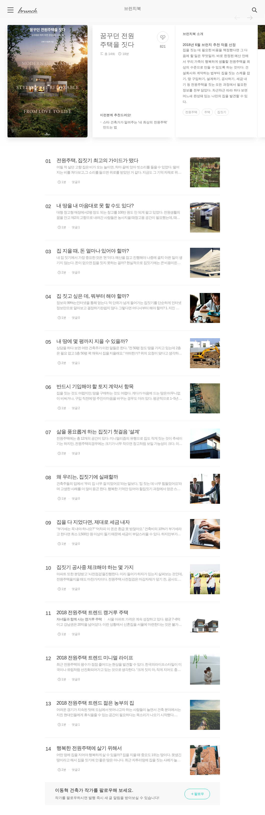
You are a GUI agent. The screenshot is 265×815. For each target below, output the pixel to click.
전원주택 (191, 112)
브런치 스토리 (32, 10)
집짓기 (221, 112)
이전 (237, 17)
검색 (255, 10)
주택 (207, 112)
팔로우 (197, 794)
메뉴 (11, 9)
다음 (249, 17)
